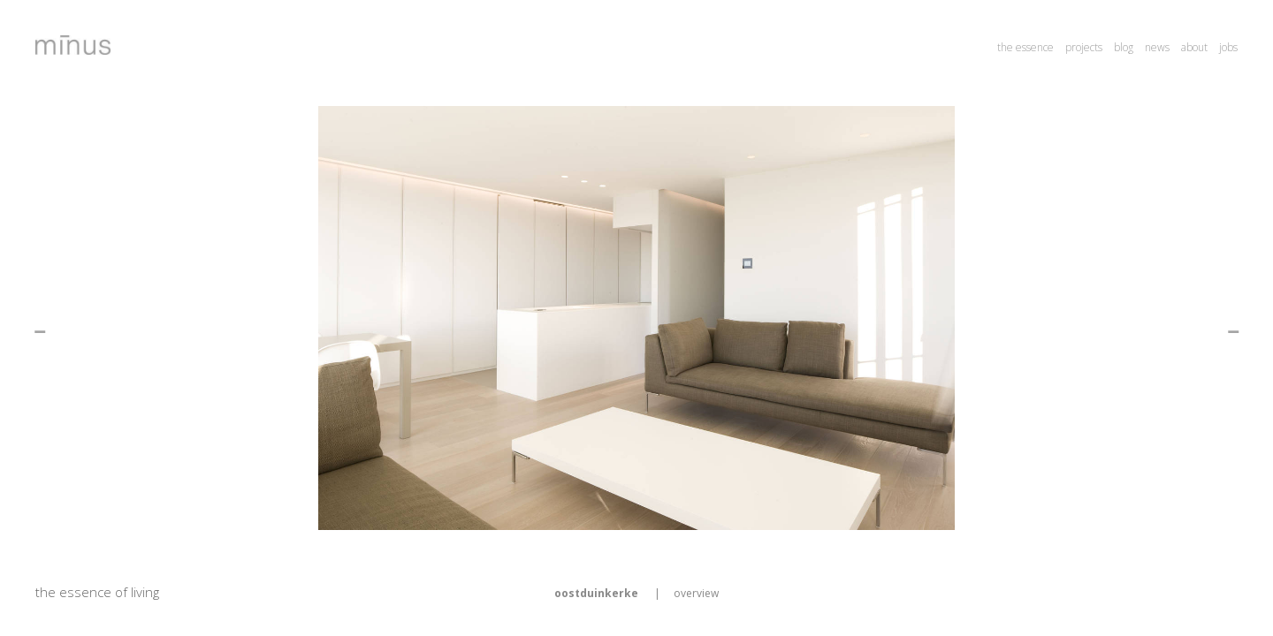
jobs (1228, 47)
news (1157, 47)
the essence (1025, 47)
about (1194, 47)
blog (1123, 47)
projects (1083, 47)
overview (696, 593)
